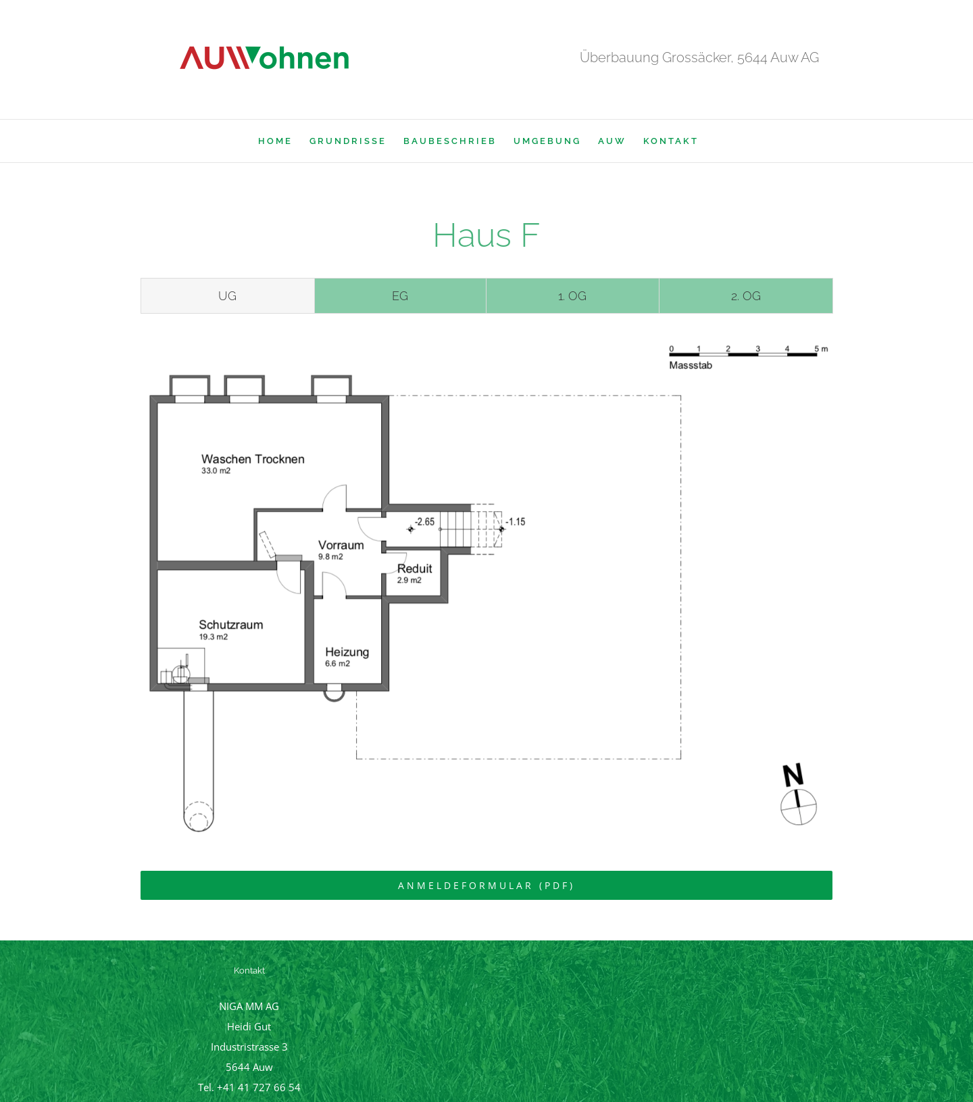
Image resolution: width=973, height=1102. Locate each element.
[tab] (228, 296)
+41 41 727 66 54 (259, 1087)
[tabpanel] (486, 588)
